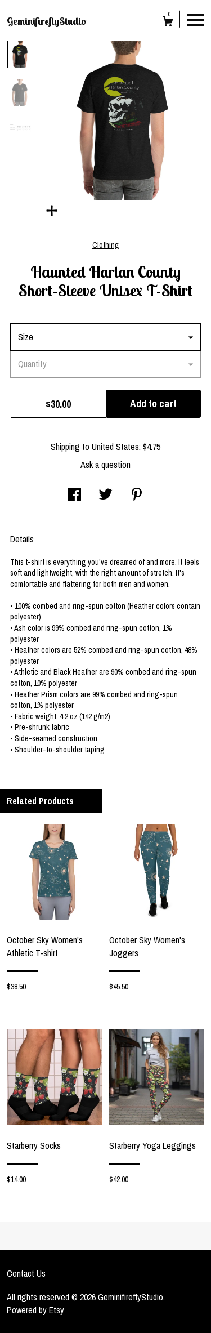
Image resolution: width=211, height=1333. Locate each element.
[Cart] (168, 23)
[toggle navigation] (195, 19)
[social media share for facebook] (74, 495)
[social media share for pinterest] (136, 495)
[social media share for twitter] (105, 495)
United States (115, 446)
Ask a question (105, 464)
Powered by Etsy (35, 1310)
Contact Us (26, 1273)
